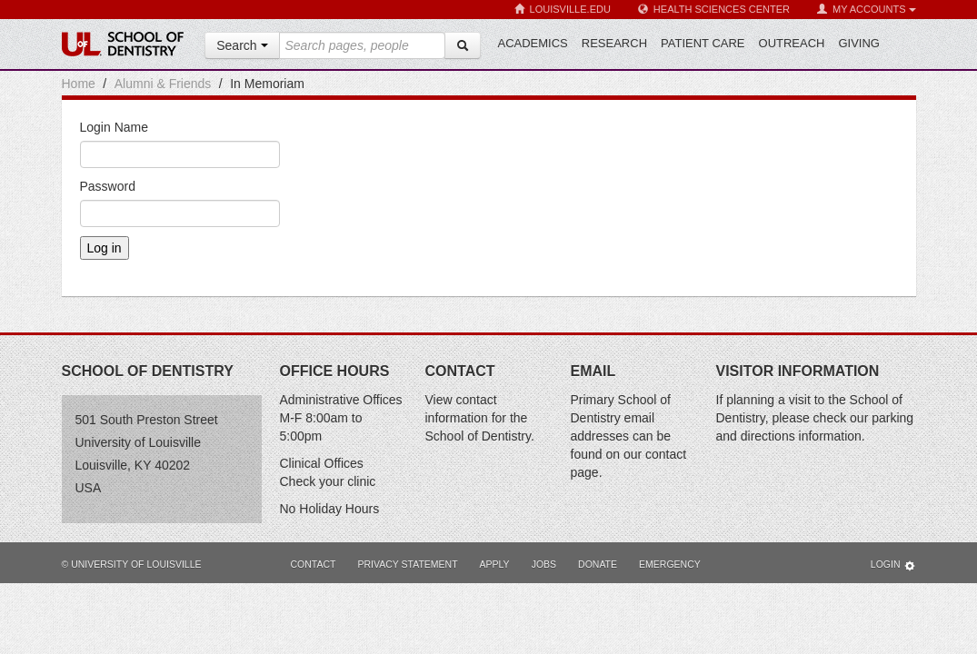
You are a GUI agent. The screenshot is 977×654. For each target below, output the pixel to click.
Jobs (544, 564)
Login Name (114, 127)
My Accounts (866, 9)
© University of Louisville (132, 564)
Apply (495, 564)
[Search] (462, 45)
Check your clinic (328, 481)
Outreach (792, 43)
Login (893, 565)
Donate (597, 564)
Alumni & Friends (163, 83)
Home (78, 83)
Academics (533, 43)
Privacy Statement (407, 564)
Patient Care (702, 43)
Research (614, 43)
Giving (859, 43)
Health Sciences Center (714, 9)
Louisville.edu (562, 9)
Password (107, 186)
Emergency (670, 564)
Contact (313, 564)
